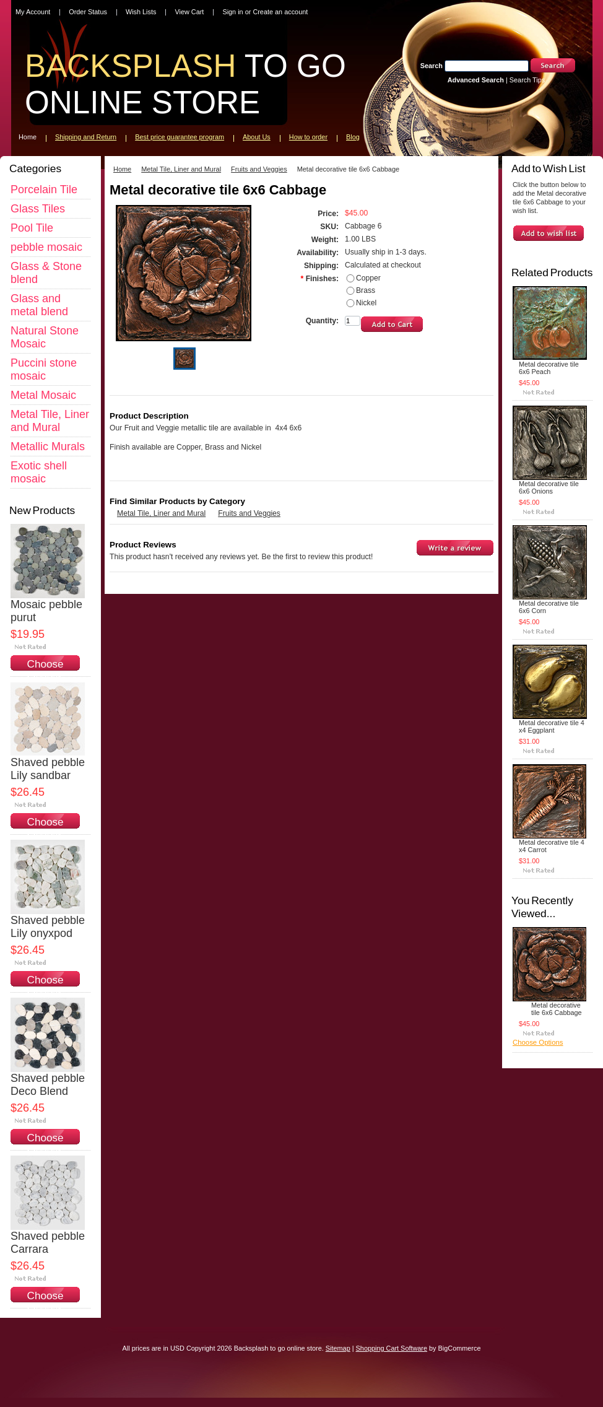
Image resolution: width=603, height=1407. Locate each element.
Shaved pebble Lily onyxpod (48, 926)
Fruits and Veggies (259, 169)
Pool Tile (32, 228)
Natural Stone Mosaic (45, 337)
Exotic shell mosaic (39, 472)
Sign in (232, 11)
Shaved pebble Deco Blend (48, 1084)
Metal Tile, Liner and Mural (50, 420)
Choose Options (45, 670)
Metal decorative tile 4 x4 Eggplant (551, 726)
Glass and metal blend (39, 305)
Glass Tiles (38, 209)
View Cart (189, 11)
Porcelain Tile (44, 189)
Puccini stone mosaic (44, 369)
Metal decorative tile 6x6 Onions (549, 487)
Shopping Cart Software (391, 1348)
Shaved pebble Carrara (48, 1242)
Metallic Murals (48, 446)
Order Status (88, 11)
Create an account (280, 11)
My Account (32, 11)
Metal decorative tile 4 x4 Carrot (551, 846)
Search (431, 65)
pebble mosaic (46, 247)
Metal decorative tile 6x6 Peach (549, 367)
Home (122, 169)
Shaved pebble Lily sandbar (48, 769)
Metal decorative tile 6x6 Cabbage (556, 1008)
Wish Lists (141, 11)
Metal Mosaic (43, 395)
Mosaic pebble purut (46, 611)
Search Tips (527, 80)
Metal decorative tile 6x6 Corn (549, 606)
